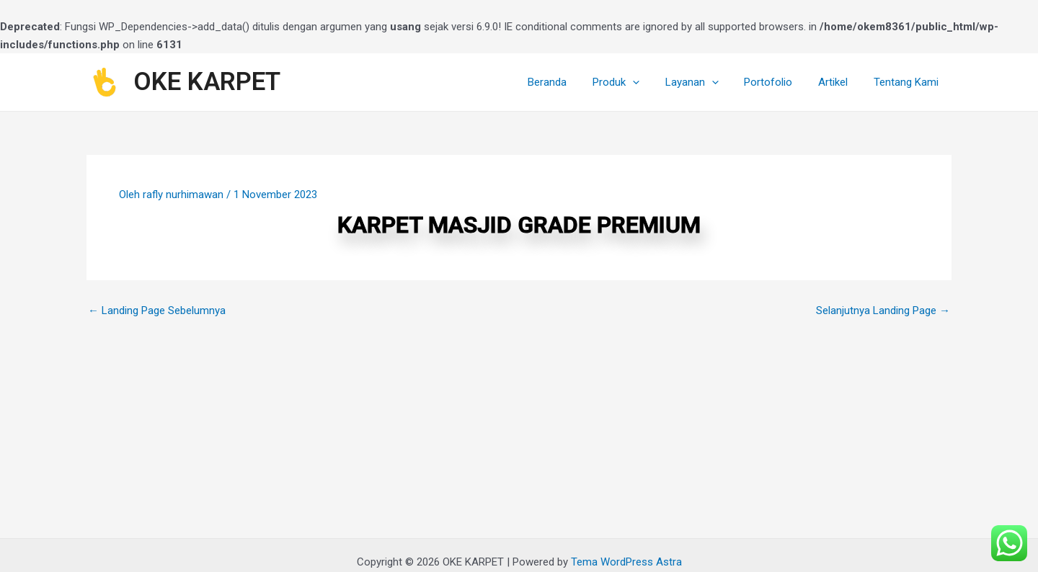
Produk (634, 82)
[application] (651, 82)
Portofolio (779, 82)
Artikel (839, 82)
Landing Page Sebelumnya (157, 310)
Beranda (570, 82)
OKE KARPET (206, 82)
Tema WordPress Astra (626, 561)
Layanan (706, 82)
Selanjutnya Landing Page (883, 310)
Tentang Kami (908, 82)
